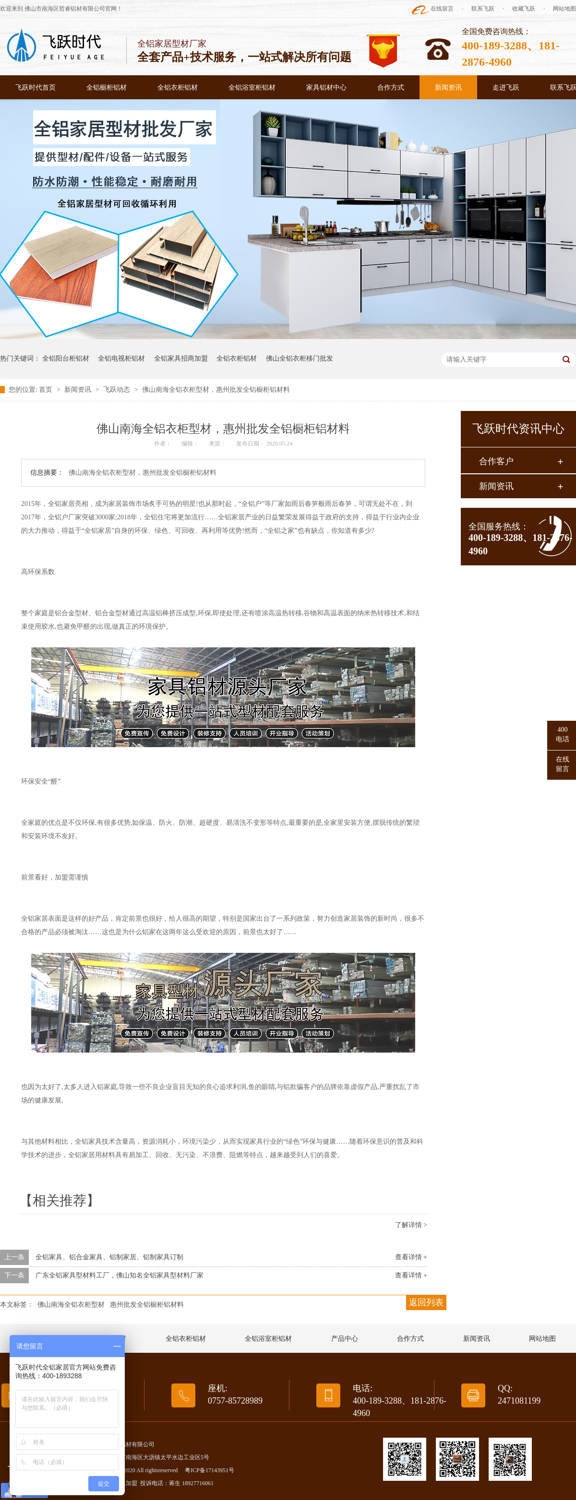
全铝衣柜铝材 (177, 87)
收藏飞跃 (523, 8)
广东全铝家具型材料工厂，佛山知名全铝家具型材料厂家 (120, 1275)
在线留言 (442, 8)
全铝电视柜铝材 (121, 358)
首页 (46, 389)
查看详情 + (411, 1257)
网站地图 (564, 8)
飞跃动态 (117, 389)
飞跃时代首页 (35, 87)
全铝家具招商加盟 (181, 358)
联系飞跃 (482, 8)
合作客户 (496, 461)
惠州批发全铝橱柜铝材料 (147, 1304)
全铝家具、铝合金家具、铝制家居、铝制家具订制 (109, 1257)
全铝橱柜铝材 (106, 87)
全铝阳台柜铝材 (65, 358)
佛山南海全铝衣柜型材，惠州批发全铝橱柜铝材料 (216, 389)
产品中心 (344, 1338)
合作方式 (390, 87)
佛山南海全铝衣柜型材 (71, 1304)
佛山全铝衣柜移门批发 (299, 358)
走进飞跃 (505, 87)
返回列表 (426, 1302)
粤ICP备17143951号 (209, 1470)
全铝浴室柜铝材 (252, 87)
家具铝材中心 (326, 87)
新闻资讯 (448, 87)
